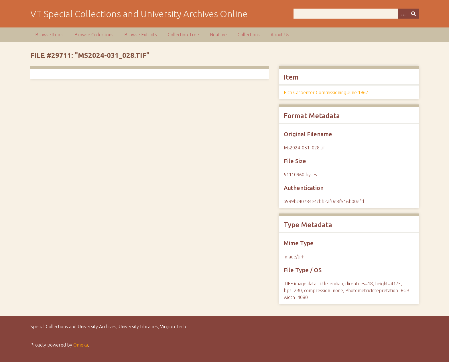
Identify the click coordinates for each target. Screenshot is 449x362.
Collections (249, 34)
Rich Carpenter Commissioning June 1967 (326, 92)
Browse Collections (93, 34)
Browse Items (49, 34)
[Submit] (413, 14)
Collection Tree (183, 34)
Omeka (80, 344)
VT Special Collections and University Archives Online (139, 14)
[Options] (403, 14)
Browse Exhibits (140, 34)
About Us (280, 34)
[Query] (356, 14)
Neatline (218, 34)
